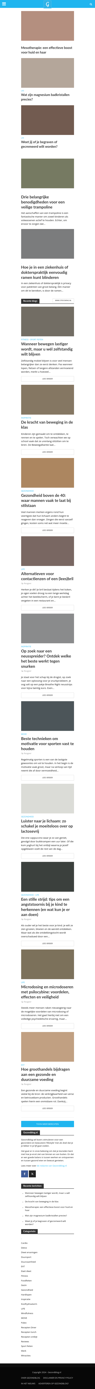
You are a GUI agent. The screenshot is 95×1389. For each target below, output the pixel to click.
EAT (23, 1065)
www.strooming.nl (63, 300)
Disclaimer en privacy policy (58, 1378)
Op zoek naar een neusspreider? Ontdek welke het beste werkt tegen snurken (46, 658)
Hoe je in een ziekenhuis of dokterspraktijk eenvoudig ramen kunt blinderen (44, 272)
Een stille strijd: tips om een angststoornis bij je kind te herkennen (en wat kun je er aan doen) (45, 907)
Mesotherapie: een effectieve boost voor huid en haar (46, 50)
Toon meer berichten (47, 1124)
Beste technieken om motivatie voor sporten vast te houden (47, 743)
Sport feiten (36, 340)
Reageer (28, 583)
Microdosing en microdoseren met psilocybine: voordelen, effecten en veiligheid (47, 991)
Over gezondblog (30, 1378)
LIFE (22, 91)
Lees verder (47, 379)
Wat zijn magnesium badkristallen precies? (45, 97)
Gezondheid (27, 491)
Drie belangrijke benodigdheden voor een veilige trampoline (43, 201)
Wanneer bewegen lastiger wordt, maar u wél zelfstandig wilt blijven (47, 348)
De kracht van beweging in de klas (47, 424)
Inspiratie (26, 418)
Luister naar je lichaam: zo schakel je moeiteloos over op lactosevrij (47, 825)
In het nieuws (28, 1383)
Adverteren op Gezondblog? (54, 1383)
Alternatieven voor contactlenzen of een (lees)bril (47, 576)
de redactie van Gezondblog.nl (52, 1165)
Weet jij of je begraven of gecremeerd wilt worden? (39, 144)
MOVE (24, 734)
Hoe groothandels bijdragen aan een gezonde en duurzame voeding (45, 1074)
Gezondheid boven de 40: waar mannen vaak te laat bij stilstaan (46, 500)
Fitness (25, 340)
